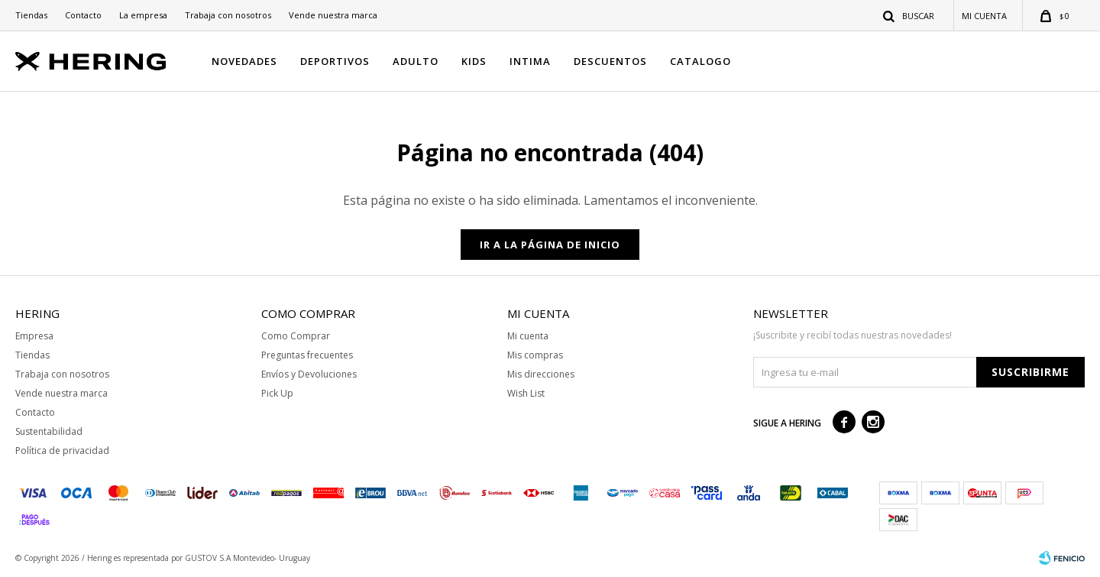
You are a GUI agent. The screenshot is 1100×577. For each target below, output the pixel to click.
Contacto (83, 15)
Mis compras (535, 354)
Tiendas (31, 15)
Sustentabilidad (48, 431)
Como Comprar (295, 335)
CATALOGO (700, 61)
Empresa (34, 335)
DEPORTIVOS (335, 61)
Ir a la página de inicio (550, 244)
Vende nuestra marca (333, 15)
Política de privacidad (62, 450)
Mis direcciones (540, 374)
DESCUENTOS (610, 61)
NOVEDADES (244, 61)
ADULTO (415, 61)
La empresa (143, 15)
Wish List (526, 393)
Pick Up (277, 393)
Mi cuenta (527, 335)
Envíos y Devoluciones (309, 374)
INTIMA (530, 61)
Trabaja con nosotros (228, 15)
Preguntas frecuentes (307, 354)
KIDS (474, 61)
